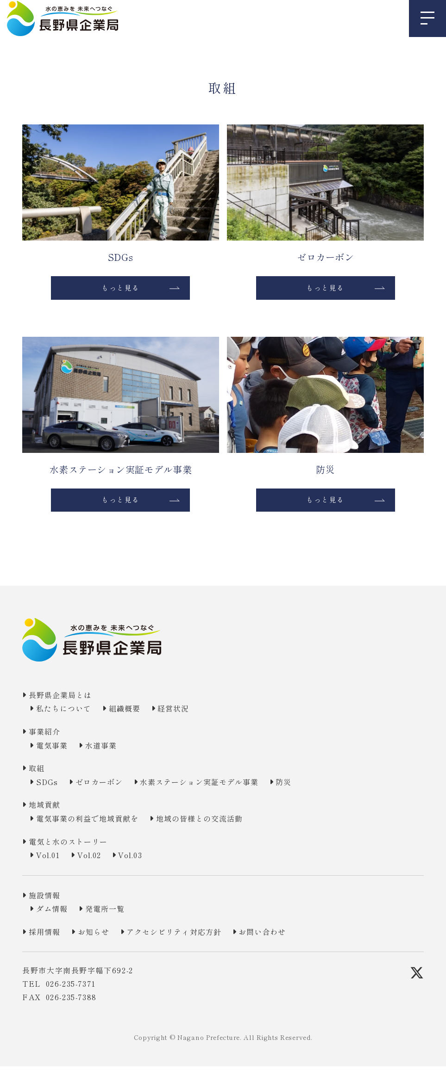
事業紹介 (47, 735)
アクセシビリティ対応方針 (186, 935)
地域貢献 (47, 808)
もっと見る (120, 288)
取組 (38, 771)
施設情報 (47, 898)
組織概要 (132, 711)
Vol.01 (50, 858)
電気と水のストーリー (72, 844)
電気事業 (54, 748)
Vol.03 (143, 858)
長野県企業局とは (64, 698)
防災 (304, 785)
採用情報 (47, 935)
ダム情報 (54, 912)
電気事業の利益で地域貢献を (92, 822)
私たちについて (67, 711)
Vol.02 (97, 858)
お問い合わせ (281, 935)
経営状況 (185, 711)
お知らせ (99, 935)
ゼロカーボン (105, 785)
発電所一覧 (111, 912)
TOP (29, 53)
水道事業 (107, 748)
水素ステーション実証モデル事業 (213, 785)
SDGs (49, 785)
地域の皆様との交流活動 (213, 822)
